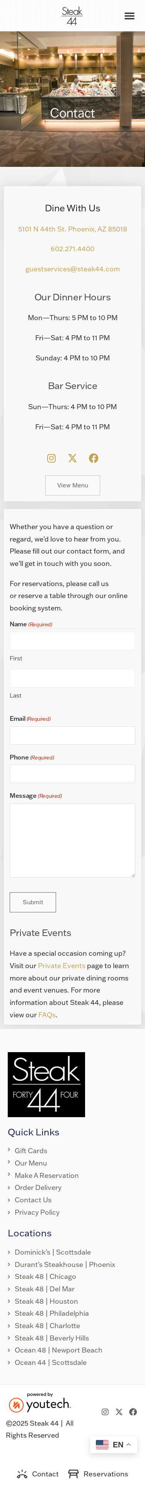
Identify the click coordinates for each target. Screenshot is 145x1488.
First (16, 658)
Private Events (61, 965)
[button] (129, 15)
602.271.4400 (72, 248)
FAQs (47, 1014)
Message (36, 796)
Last (16, 695)
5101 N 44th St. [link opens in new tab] (43, 229)
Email (30, 719)
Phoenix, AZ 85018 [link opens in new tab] (97, 229)
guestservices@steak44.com (73, 268)
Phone (32, 757)
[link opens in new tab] (51, 458)
